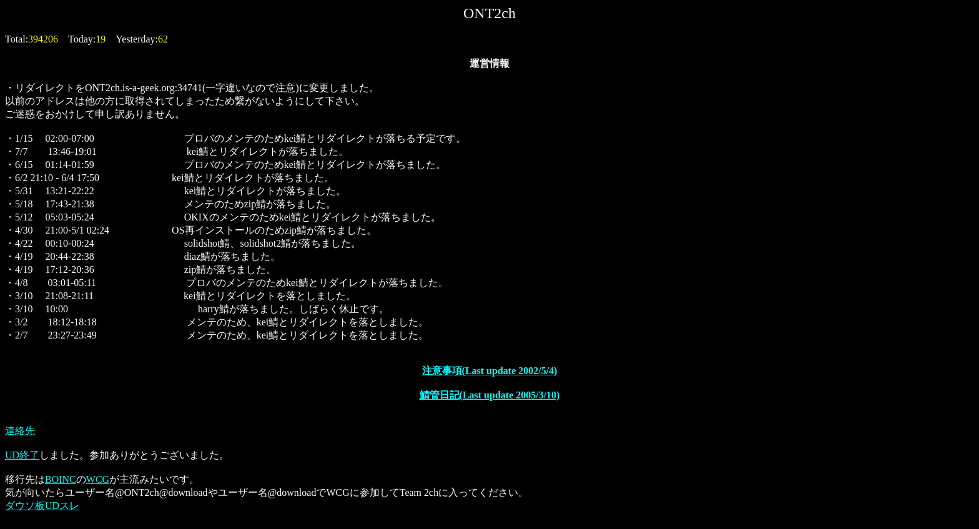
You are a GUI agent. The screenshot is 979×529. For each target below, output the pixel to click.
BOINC (60, 479)
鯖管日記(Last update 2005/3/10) (490, 395)
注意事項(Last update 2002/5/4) (490, 370)
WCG (97, 479)
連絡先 (20, 430)
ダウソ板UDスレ (42, 505)
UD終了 (22, 455)
